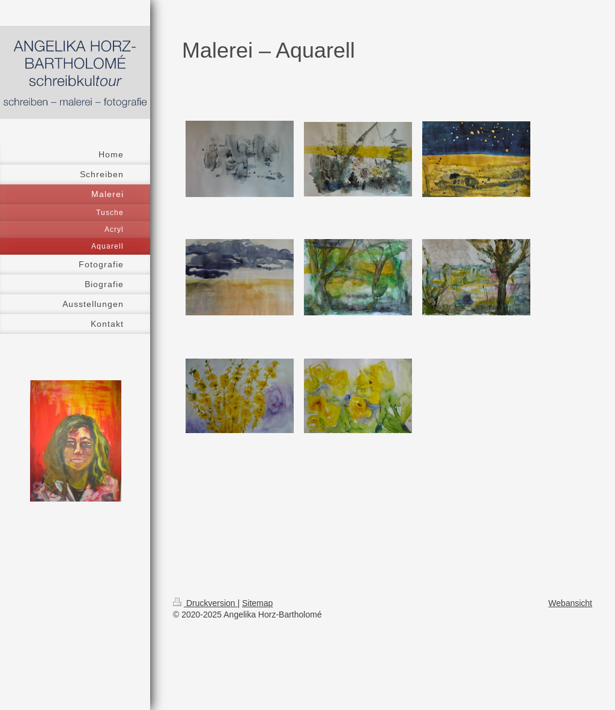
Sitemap (257, 603)
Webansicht (570, 603)
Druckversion (205, 603)
